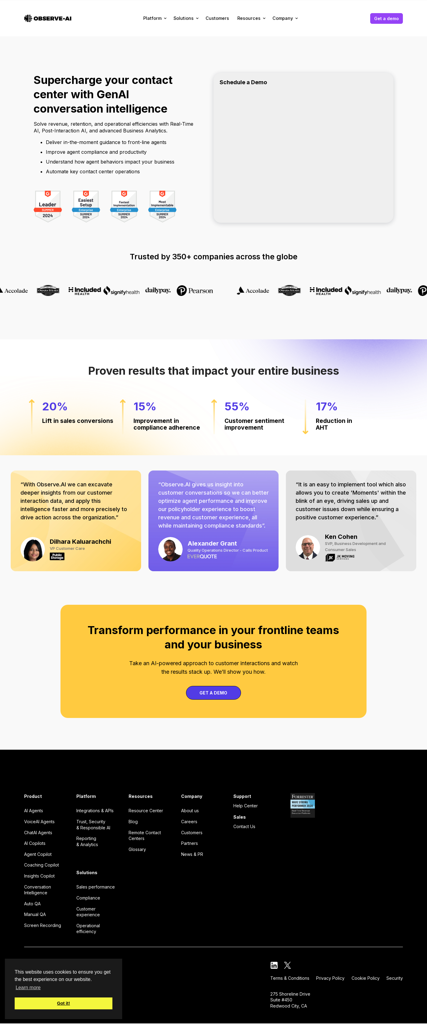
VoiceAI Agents (39, 821)
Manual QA (35, 914)
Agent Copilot (38, 854)
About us (190, 810)
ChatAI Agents (38, 832)
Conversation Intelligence (37, 890)
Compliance (88, 897)
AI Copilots (35, 843)
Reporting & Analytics (87, 841)
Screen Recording (42, 925)
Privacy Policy (330, 978)
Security (394, 978)
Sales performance (95, 886)
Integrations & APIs (95, 810)
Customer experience (88, 912)
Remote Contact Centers (145, 835)
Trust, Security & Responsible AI (93, 824)
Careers (189, 821)
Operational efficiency (88, 928)
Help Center (245, 805)
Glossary (137, 849)
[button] (155, 18)
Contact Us (244, 826)
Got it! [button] (63, 1003)
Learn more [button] (28, 987)
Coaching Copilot (41, 864)
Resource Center (146, 810)
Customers (217, 18)
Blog (133, 821)
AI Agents (33, 810)
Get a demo (386, 18)
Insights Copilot (39, 875)
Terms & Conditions (289, 978)
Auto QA (32, 903)
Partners (189, 843)
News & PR (192, 854)
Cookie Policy (366, 978)
